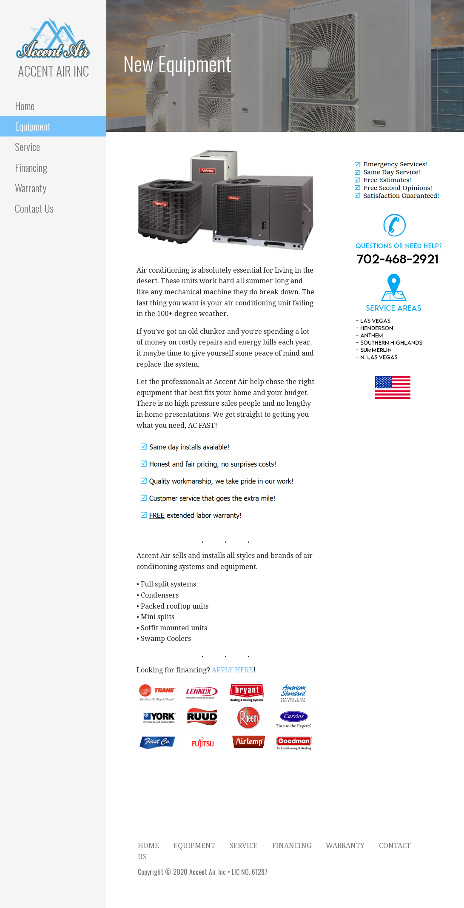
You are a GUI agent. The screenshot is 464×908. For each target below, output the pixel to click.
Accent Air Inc (53, 70)
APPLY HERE (232, 670)
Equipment (33, 126)
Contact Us (34, 208)
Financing (31, 167)
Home (24, 105)
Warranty (30, 187)
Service (27, 146)
